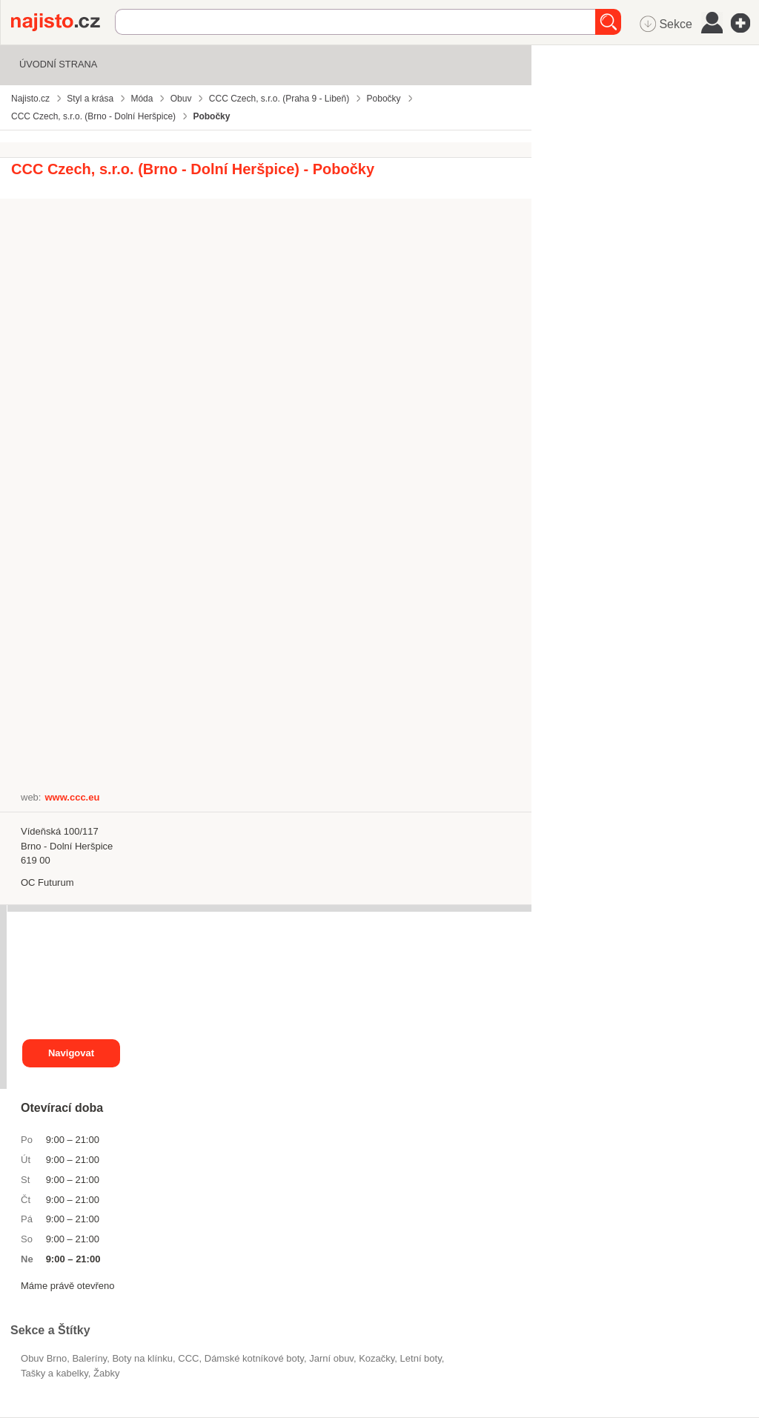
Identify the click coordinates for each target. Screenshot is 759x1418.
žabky (106, 1373)
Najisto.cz (63, 22)
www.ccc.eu (71, 797)
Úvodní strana (58, 64)
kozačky (376, 1358)
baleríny (89, 1358)
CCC (188, 1358)
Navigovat (71, 1052)
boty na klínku (142, 1358)
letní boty (421, 1358)
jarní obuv (331, 1358)
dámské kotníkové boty (254, 1358)
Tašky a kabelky (54, 1373)
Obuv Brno (44, 1358)
